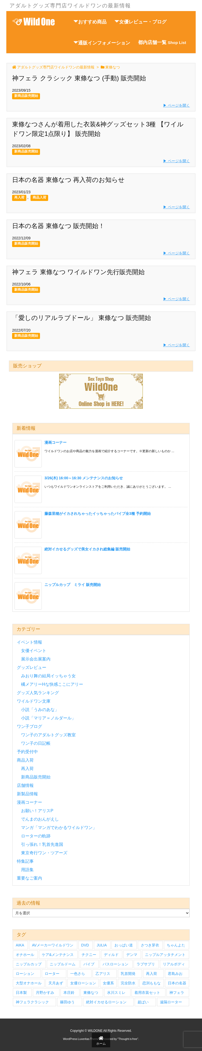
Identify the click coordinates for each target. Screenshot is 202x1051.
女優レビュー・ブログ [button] (140, 21)
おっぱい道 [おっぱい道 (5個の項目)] (123, 945)
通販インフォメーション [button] (101, 43)
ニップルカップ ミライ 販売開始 (72, 585)
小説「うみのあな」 (40, 709)
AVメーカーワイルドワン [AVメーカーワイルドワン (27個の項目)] (52, 945)
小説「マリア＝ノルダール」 (48, 718)
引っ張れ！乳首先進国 (42, 844)
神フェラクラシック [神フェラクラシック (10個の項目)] (32, 1002)
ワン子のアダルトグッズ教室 (48, 735)
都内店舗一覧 (162, 42)
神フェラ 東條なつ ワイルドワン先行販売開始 (78, 271)
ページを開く (179, 105)
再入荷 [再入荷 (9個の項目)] (151, 973)
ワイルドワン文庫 (33, 701)
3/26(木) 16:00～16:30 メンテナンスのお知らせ (83, 478)
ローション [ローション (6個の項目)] (25, 973)
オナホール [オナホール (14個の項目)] (25, 955)
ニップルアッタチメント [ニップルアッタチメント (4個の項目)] (165, 955)
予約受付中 (27, 751)
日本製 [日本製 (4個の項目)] (21, 992)
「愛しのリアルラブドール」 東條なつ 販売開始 (81, 317)
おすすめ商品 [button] (90, 21)
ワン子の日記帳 (35, 743)
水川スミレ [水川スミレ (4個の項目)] (116, 992)
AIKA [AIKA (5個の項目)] (20, 945)
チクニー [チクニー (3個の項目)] (89, 955)
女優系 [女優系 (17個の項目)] (108, 983)
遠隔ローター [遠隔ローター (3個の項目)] (171, 1002)
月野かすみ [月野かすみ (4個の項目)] (45, 992)
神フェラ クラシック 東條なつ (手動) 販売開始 (79, 78)
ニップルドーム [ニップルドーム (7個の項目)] (62, 964)
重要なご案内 (29, 878)
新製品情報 (27, 794)
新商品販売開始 (26, 96)
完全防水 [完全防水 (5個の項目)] (128, 983)
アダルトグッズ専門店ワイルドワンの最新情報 (55, 67)
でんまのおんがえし (40, 819)
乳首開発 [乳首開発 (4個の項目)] (128, 973)
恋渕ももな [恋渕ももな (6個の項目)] (151, 983)
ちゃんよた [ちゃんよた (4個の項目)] (176, 945)
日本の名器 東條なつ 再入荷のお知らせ (68, 179)
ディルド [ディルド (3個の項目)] (111, 955)
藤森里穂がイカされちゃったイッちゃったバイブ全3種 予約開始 (97, 513)
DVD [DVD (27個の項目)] (85, 945)
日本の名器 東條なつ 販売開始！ (58, 225)
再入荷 (19, 197)
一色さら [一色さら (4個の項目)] (77, 973)
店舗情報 (25, 785)
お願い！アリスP (37, 810)
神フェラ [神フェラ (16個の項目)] (176, 992)
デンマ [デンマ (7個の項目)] (131, 955)
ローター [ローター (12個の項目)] (52, 973)
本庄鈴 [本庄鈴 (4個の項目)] (68, 992)
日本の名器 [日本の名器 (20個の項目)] (177, 983)
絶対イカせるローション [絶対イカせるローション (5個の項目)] (106, 1002)
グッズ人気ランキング (38, 692)
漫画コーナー (55, 442)
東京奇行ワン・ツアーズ (44, 853)
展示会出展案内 (35, 659)
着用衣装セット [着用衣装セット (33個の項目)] (147, 992)
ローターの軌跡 (35, 836)
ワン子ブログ (29, 726)
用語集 (27, 869)
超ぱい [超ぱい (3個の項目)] (143, 1002)
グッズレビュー (31, 667)
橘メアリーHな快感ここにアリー (52, 684)
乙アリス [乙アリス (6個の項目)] (102, 973)
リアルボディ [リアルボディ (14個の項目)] (174, 964)
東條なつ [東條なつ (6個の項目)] (90, 992)
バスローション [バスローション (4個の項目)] (115, 964)
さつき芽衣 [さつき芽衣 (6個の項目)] (150, 945)
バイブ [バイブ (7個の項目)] (88, 964)
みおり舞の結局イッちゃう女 (48, 676)
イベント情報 (29, 642)
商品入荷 (39, 197)
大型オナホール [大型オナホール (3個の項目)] (29, 983)
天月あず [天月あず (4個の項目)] (55, 983)
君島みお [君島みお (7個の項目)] (175, 973)
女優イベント (33, 650)
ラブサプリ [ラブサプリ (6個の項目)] (146, 964)
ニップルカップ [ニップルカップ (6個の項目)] (29, 964)
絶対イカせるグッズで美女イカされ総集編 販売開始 (87, 549)
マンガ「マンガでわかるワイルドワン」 (59, 827)
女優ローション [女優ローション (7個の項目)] (83, 983)
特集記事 (25, 861)
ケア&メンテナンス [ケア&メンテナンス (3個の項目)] (58, 955)
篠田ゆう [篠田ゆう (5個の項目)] (67, 1002)
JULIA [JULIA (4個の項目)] (102, 945)
